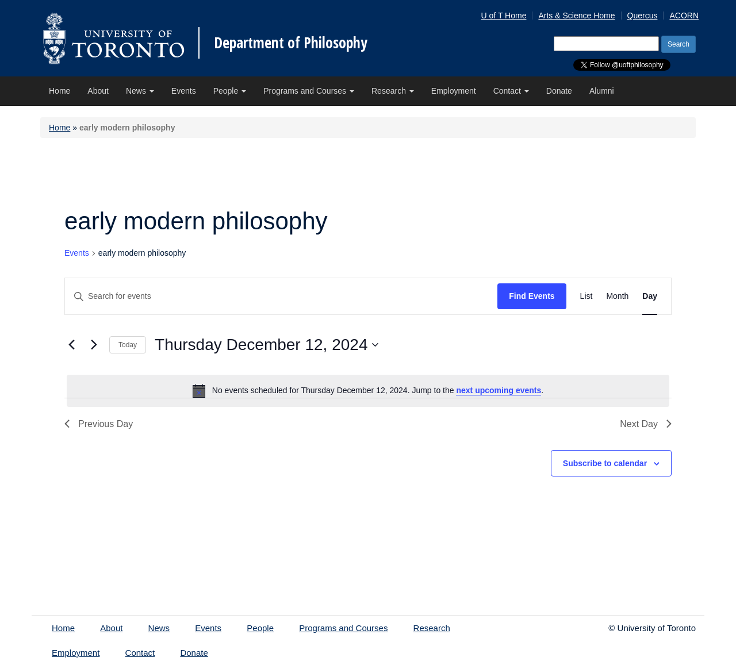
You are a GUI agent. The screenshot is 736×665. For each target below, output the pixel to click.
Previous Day (98, 424)
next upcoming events (498, 390)
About (98, 90)
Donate (559, 90)
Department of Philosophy (290, 42)
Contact (511, 90)
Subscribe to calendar (605, 463)
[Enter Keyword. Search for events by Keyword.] (281, 296)
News (140, 90)
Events (183, 90)
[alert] (368, 391)
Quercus (642, 15)
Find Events (531, 296)
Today (127, 345)
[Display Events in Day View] (649, 296)
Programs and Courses (308, 90)
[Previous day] (71, 345)
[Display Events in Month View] (617, 296)
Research (392, 90)
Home (59, 90)
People (229, 90)
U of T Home (504, 15)
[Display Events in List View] (586, 296)
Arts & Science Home (576, 15)
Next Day (646, 424)
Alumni (601, 90)
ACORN (684, 15)
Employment (453, 90)
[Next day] (94, 345)
